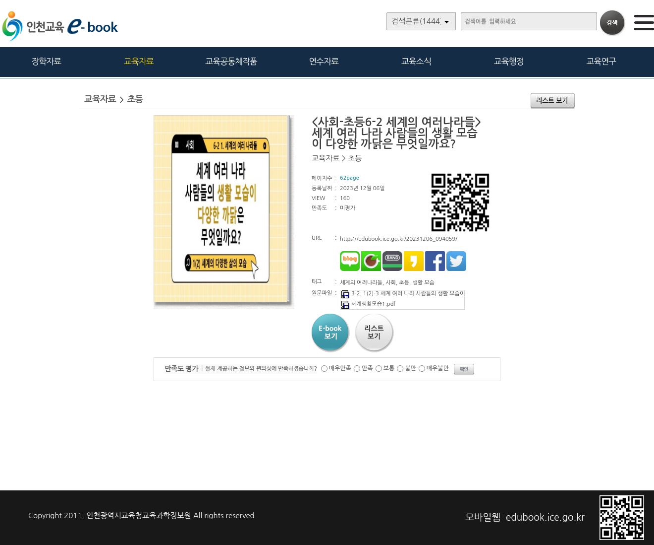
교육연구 (601, 61)
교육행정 (509, 61)
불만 (410, 368)
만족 (367, 368)
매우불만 (438, 368)
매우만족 (340, 368)
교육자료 (139, 61)
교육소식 (416, 61)
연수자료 (323, 61)
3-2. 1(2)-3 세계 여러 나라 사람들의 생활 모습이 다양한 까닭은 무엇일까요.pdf (438, 293)
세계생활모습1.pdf (367, 304)
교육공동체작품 (231, 61)
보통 (389, 368)
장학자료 (46, 61)
